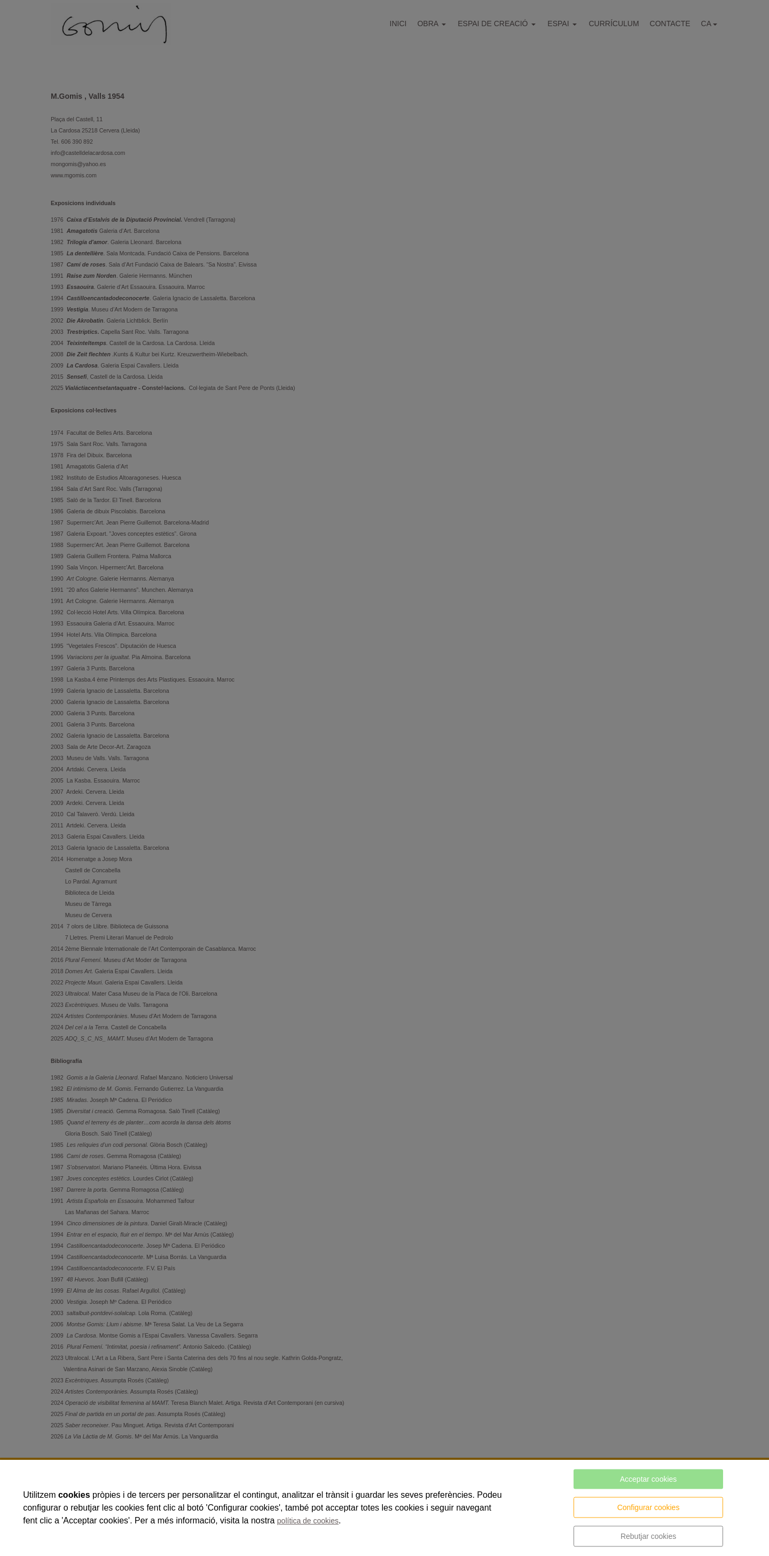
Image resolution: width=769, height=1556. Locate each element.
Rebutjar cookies (648, 1536)
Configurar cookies (648, 1507)
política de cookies (308, 1520)
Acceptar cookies (648, 1479)
